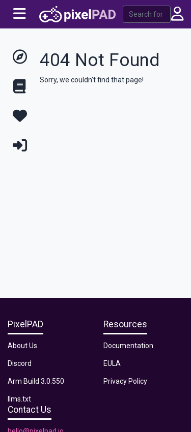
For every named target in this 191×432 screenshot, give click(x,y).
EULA (112, 363)
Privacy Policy (125, 381)
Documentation (128, 346)
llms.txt (19, 399)
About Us (22, 346)
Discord (20, 363)
